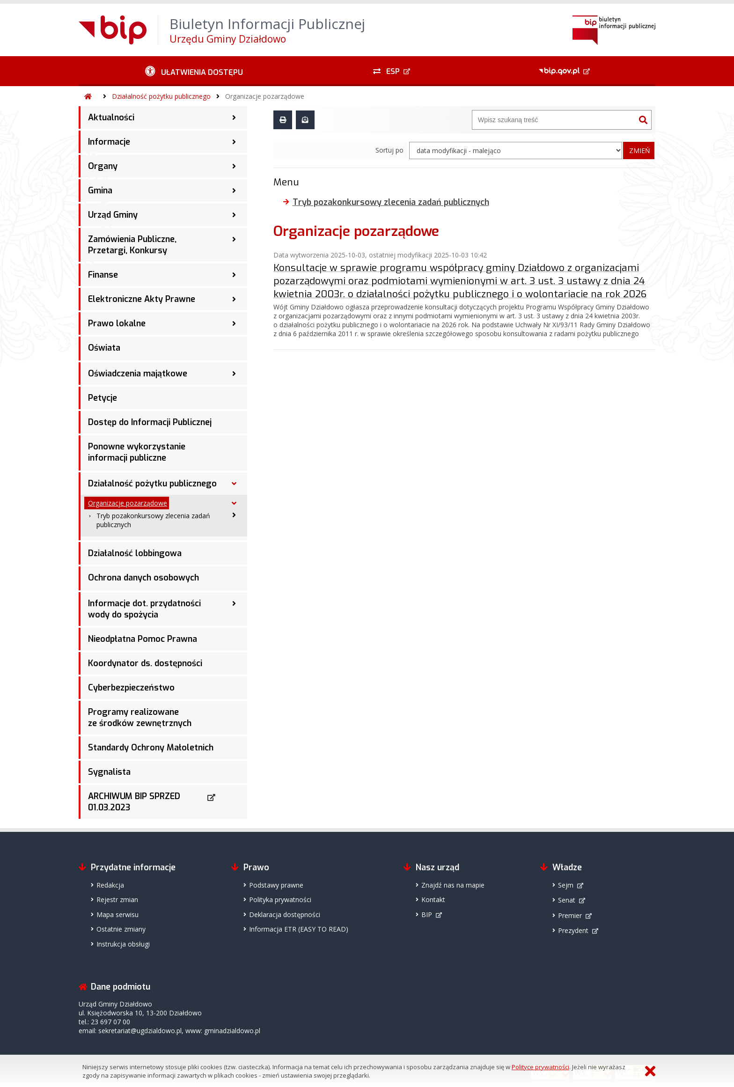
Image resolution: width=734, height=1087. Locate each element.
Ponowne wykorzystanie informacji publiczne (136, 452)
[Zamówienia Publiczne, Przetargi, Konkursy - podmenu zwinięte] (234, 239)
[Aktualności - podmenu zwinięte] (234, 117)
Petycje (102, 398)
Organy (102, 166)
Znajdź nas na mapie (452, 885)
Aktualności (111, 117)
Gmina (100, 190)
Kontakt (433, 899)
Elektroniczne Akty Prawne (141, 299)
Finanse (103, 274)
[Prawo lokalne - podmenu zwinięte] (234, 323)
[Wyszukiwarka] (553, 119)
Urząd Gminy (113, 214)
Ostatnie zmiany (121, 929)
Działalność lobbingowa (135, 553)
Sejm (565, 885)
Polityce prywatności (540, 1067)
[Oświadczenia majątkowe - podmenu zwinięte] (234, 373)
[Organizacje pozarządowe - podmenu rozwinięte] (234, 503)
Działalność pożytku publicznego (161, 96)
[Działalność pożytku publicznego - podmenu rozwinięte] (234, 483)
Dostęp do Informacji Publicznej (150, 422)
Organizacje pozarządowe (264, 96)
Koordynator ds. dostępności (145, 663)
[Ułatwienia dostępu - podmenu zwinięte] (194, 71)
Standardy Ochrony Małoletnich (150, 747)
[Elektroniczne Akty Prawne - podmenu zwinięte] (234, 299)
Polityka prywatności (280, 899)
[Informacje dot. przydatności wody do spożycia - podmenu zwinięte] (234, 603)
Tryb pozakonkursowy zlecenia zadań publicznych (153, 520)
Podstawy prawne (276, 885)
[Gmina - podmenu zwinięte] (234, 190)
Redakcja (110, 885)
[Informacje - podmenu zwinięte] (234, 141)
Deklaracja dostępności (284, 914)
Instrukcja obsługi (123, 944)
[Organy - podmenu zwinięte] (234, 166)
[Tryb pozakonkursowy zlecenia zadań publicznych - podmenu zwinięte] (234, 514)
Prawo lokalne (117, 323)
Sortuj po (389, 150)
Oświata (104, 347)
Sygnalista (109, 772)
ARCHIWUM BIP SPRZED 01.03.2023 (134, 802)
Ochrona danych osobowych (143, 577)
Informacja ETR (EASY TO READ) (298, 929)
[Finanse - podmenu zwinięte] (234, 274)
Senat (566, 900)
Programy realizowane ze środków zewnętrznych (139, 717)
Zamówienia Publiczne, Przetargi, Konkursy (132, 245)
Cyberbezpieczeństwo (131, 687)
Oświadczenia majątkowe (137, 373)
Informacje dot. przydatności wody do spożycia (144, 609)
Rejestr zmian (117, 899)
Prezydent (573, 930)
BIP (426, 914)
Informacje (109, 141)
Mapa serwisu (117, 914)
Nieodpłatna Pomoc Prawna (142, 639)
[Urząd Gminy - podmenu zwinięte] (234, 214)
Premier (570, 915)
